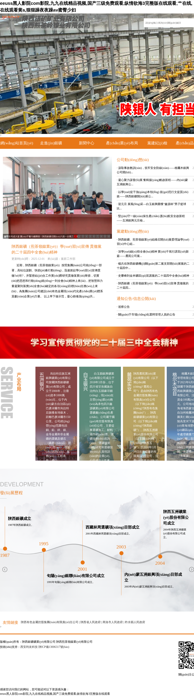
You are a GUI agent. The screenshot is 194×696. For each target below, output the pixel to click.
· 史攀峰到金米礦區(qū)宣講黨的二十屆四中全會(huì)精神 (153, 275)
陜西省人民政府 (90, 622)
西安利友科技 (29, 646)
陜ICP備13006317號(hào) (53, 646)
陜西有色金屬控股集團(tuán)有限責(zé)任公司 (49, 622)
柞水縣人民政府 (135, 622)
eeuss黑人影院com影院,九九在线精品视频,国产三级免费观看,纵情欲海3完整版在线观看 (55, 693)
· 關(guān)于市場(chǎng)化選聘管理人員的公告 (146, 314)
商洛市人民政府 (113, 622)
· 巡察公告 (123, 306)
